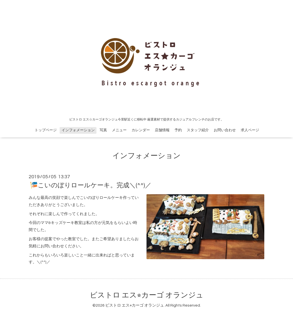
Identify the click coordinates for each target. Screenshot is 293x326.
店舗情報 (162, 130)
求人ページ (250, 130)
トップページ (46, 130)
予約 (178, 130)
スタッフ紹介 (198, 130)
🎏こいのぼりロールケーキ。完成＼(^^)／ (90, 185)
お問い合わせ (225, 130)
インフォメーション (78, 130)
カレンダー (141, 130)
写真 (103, 130)
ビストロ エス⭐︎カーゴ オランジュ (146, 295)
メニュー (119, 130)
